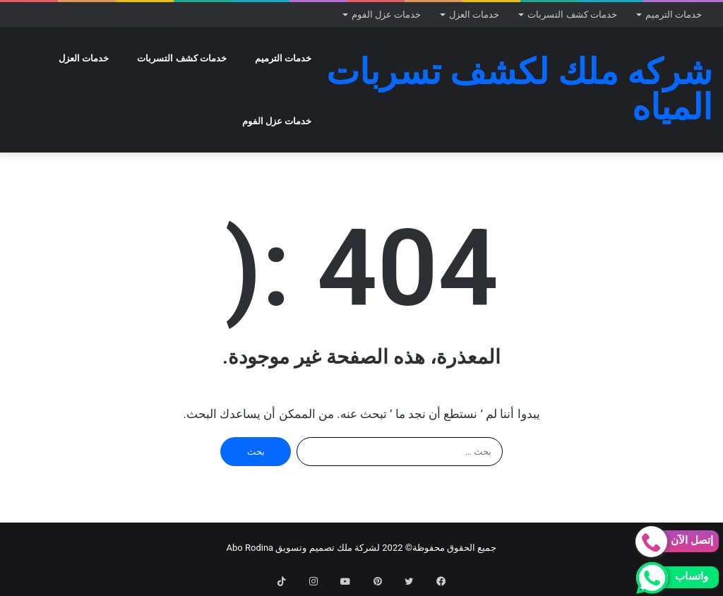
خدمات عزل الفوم (386, 14)
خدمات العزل (474, 14)
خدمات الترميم (673, 14)
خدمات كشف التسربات (571, 14)
